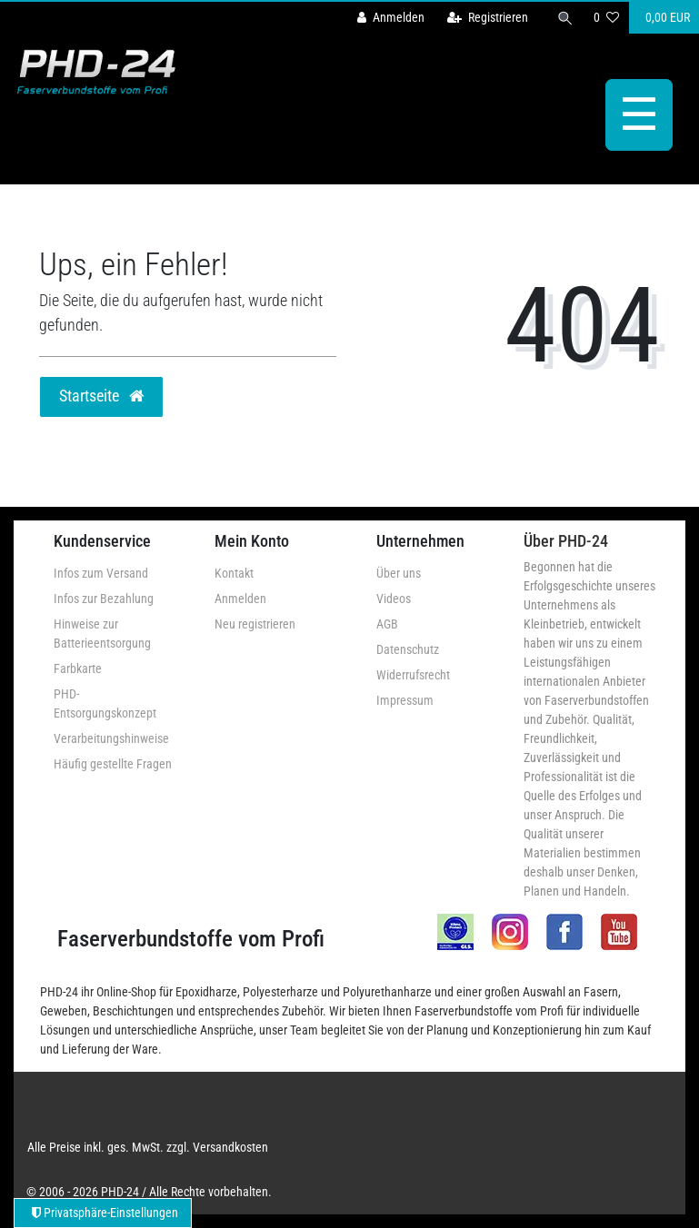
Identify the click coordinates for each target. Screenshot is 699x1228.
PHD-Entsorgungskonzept (105, 703)
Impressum (405, 700)
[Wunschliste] (606, 18)
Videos (393, 598)
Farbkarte (78, 668)
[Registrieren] (487, 18)
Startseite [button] (101, 396)
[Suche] (565, 18)
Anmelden (240, 598)
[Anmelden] (390, 18)
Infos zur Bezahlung (104, 598)
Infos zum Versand (101, 573)
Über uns (398, 573)
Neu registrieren (255, 624)
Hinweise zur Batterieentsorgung (102, 633)
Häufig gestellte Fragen (113, 764)
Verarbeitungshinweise (111, 738)
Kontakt (234, 573)
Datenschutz (407, 649)
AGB (387, 624)
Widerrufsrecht (413, 675)
